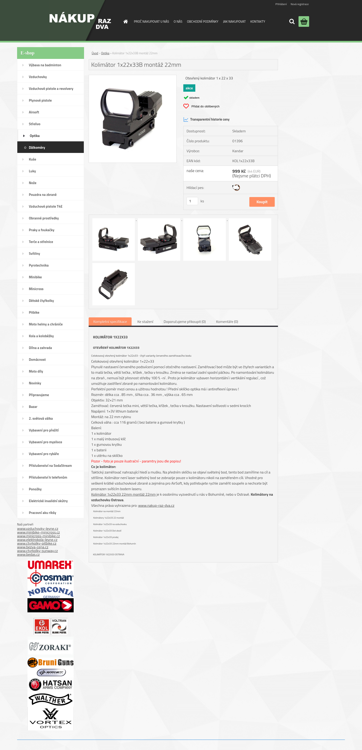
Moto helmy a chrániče (46, 324)
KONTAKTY (257, 21)
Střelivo (34, 124)
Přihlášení (281, 4)
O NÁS (178, 21)
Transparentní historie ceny (206, 119)
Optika (35, 135)
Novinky (35, 383)
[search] (292, 21)
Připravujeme (39, 395)
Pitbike (34, 312)
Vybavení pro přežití (44, 430)
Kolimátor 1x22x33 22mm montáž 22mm (123, 494)
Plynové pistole (40, 100)
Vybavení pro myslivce (45, 442)
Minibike (35, 277)
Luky (32, 171)
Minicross (36, 288)
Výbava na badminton (45, 65)
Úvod (95, 53)
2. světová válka (41, 418)
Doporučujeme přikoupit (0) (185, 321)
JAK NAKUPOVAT (234, 21)
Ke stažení (145, 321)
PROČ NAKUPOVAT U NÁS (151, 21)
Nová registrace (300, 4)
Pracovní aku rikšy (42, 512)
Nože (32, 182)
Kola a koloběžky (41, 336)
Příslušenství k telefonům (48, 477)
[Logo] (80, 20)
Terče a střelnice (41, 241)
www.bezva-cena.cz (32, 547)
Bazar (33, 406)
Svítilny (34, 253)
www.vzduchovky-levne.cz (37, 528)
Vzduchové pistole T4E (46, 206)
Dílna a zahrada (40, 347)
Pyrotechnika (39, 265)
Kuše (32, 159)
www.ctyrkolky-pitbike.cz (36, 543)
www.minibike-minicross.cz (38, 532)
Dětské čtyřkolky (41, 300)
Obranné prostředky (44, 218)
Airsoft (34, 112)
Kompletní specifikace (110, 321)
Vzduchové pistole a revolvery (51, 88)
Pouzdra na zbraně (43, 194)
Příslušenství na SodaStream (50, 465)
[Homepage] (125, 21)
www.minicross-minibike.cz (38, 536)
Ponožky (35, 489)
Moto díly (36, 371)
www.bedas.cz (28, 554)
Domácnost (37, 359)
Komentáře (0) (227, 321)
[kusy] (192, 201)
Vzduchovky (38, 76)
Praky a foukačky (41, 230)
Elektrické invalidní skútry (48, 501)
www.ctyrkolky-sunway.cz (37, 550)
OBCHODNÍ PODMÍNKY (202, 21)
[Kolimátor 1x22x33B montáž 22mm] (132, 77)
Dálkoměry (37, 147)
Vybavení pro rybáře (44, 453)
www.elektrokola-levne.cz (37, 539)
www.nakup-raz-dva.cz (156, 505)
